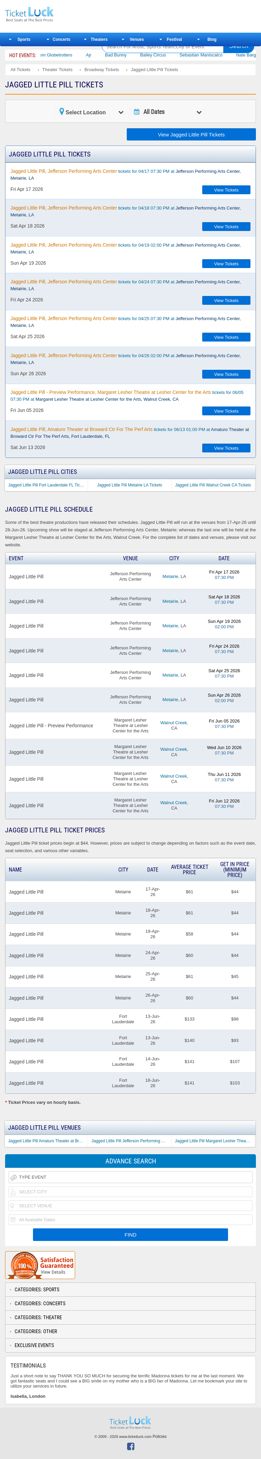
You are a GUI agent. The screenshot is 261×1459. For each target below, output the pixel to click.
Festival (174, 39)
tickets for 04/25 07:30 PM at (126, 322)
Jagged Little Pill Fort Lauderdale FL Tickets (47, 485)
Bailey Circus (162, 54)
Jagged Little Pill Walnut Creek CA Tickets (213, 485)
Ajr (97, 54)
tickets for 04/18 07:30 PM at (126, 211)
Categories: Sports (37, 1290)
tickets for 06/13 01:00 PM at (130, 433)
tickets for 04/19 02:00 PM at (126, 248)
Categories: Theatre (38, 1317)
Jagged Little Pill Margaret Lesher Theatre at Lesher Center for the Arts (215, 1141)
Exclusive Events (34, 1345)
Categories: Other (36, 1331)
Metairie (170, 576)
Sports (23, 39)
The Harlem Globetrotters (57, 54)
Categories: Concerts (40, 1303)
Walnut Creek (173, 722)
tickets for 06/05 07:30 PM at (127, 395)
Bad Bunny (125, 54)
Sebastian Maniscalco (210, 54)
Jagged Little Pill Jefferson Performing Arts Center (131, 1141)
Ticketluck (49, 14)
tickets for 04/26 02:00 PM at (126, 359)
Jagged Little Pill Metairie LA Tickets (129, 485)
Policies (160, 1436)
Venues (136, 39)
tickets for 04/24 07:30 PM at (126, 285)
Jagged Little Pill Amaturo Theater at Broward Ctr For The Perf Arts (48, 1141)
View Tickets (226, 190)
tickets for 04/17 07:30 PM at (126, 174)
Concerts (61, 39)
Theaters (99, 39)
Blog (211, 39)
